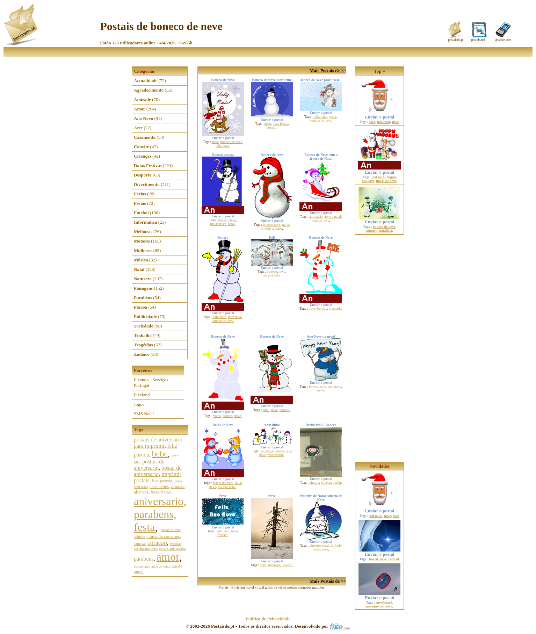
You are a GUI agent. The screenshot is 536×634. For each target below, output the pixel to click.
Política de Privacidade (268, 618)
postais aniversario (172, 548)
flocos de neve (386, 181)
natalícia (385, 230)
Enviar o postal (379, 115)
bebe (160, 453)
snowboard (384, 602)
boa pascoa (162, 480)
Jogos (139, 404)
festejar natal (227, 487)
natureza (274, 565)
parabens (144, 559)
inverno (287, 565)
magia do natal (223, 483)
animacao (177, 487)
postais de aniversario (149, 465)
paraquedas (375, 606)
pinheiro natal (318, 545)
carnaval (140, 544)
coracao (157, 542)
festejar (222, 535)
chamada (335, 308)
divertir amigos (271, 228)
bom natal (235, 317)
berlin (337, 482)
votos (333, 116)
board (373, 559)
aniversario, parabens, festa (160, 514)
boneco (271, 127)
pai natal (383, 122)
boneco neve (227, 220)
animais (139, 537)
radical (394, 559)
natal (231, 224)
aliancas (141, 492)
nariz (285, 224)
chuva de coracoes (163, 536)
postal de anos (170, 530)
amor (168, 556)
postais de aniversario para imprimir (158, 443)
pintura (314, 482)
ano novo (334, 386)
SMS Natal (144, 413)
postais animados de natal (151, 566)
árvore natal (332, 216)
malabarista (218, 224)
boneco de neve (231, 142)
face (372, 122)
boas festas (161, 492)
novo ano (223, 531)
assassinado (271, 275)
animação (316, 216)
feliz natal (223, 145)
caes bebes (159, 486)
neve (215, 142)
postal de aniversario (157, 471)
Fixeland (142, 394)
